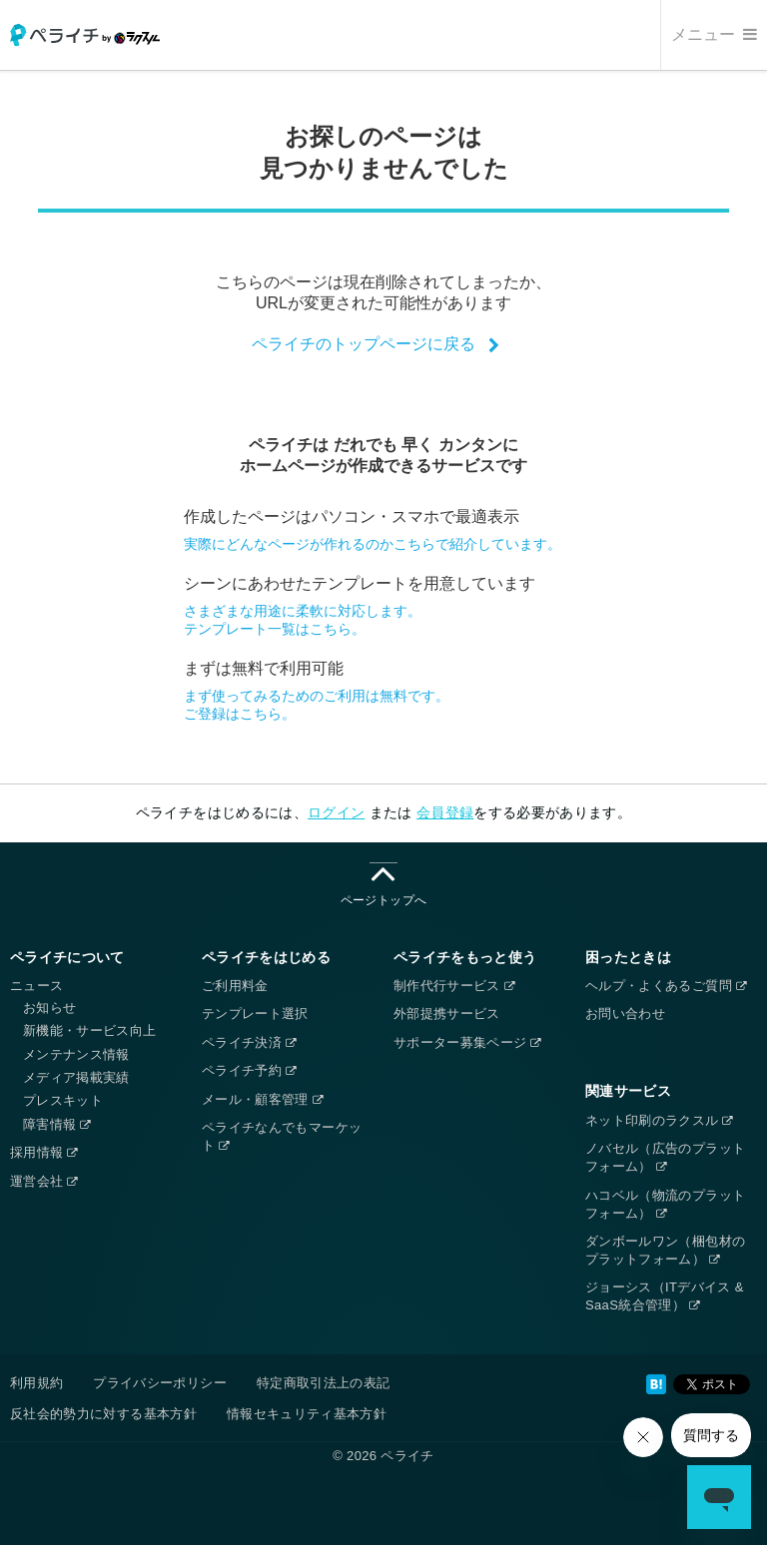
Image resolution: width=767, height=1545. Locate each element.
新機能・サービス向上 (90, 1030)
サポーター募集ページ (467, 1042)
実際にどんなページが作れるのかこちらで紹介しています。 (372, 544)
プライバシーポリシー (160, 1382)
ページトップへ (383, 884)
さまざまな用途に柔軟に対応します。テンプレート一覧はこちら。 (302, 620)
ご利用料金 (235, 985)
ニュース (36, 985)
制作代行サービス (453, 985)
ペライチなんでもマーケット (282, 1136)
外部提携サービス (446, 1013)
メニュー (714, 34)
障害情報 (57, 1124)
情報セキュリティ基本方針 (306, 1413)
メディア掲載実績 (76, 1077)
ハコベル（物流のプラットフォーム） (665, 1204)
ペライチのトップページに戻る (363, 343)
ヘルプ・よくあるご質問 (665, 985)
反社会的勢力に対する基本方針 (103, 1413)
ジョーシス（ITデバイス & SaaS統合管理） (664, 1296)
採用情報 (44, 1152)
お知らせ (49, 1007)
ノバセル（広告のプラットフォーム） (665, 1157)
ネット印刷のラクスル (659, 1120)
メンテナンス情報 (76, 1054)
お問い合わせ (625, 1013)
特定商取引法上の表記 (323, 1382)
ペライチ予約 (249, 1070)
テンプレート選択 (255, 1013)
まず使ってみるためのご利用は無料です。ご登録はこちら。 (316, 705)
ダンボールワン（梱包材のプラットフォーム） (665, 1250)
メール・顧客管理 (262, 1099)
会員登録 (444, 812)
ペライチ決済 (249, 1042)
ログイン (336, 812)
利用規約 (36, 1382)
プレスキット (63, 1100)
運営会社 (44, 1181)
